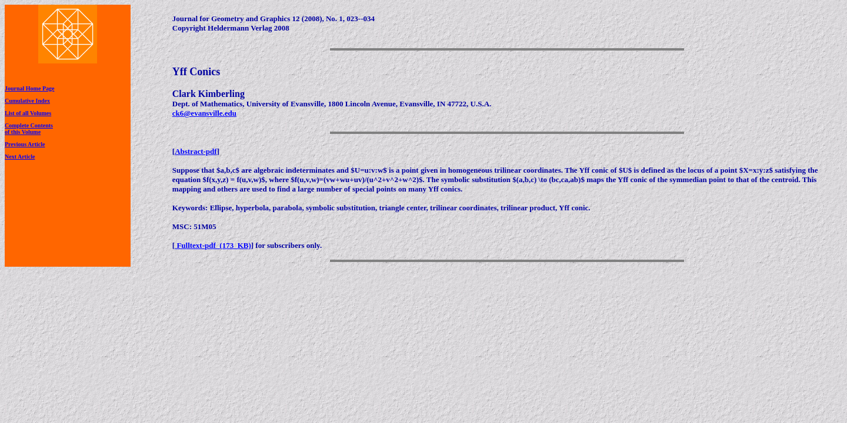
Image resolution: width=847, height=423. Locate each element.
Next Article (20, 156)
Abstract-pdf (196, 151)
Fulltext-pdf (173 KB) (213, 245)
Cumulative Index (27, 101)
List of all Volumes (28, 113)
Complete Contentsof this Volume (29, 128)
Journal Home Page (29, 88)
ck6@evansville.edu (204, 113)
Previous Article (25, 144)
